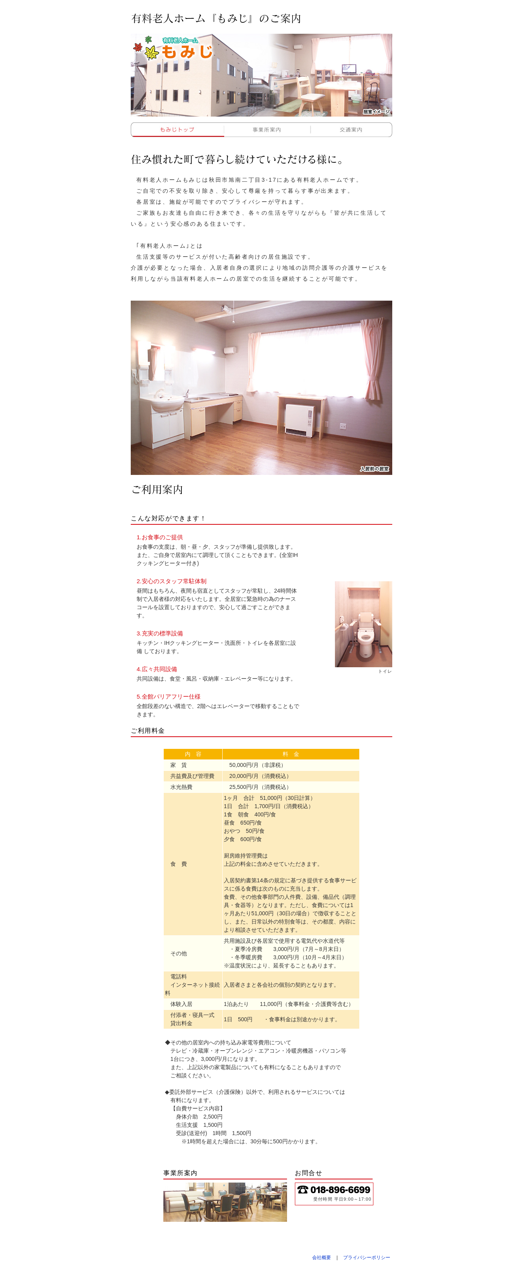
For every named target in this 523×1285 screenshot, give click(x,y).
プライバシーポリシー (366, 1257)
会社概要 (321, 1257)
